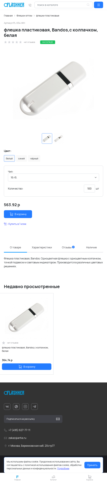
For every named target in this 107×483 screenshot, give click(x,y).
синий (21, 158)
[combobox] (63, 5)
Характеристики (42, 247)
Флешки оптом (24, 15)
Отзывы (68, 247)
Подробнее (63, 468)
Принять (92, 465)
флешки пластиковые (47, 15)
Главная (8, 15)
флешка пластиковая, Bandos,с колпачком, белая (25, 349)
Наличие (91, 247)
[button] (98, 5)
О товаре (15, 247)
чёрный (34, 158)
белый (9, 158)
